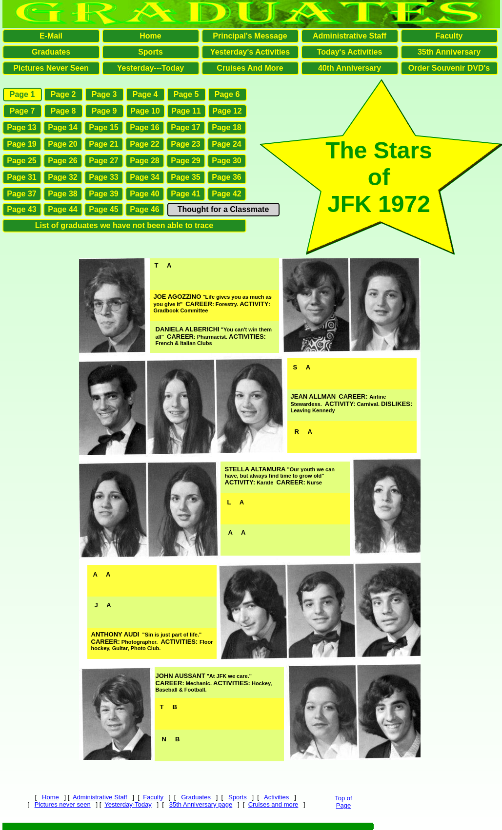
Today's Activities (349, 52)
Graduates (196, 797)
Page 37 (21, 194)
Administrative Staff (100, 797)
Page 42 (226, 194)
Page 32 (62, 177)
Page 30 (226, 160)
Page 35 (185, 177)
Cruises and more (273, 804)
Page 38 (62, 194)
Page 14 (62, 127)
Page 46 (144, 209)
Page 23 (185, 144)
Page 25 (21, 160)
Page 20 (62, 144)
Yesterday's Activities (250, 52)
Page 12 (226, 111)
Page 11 (186, 111)
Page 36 (226, 177)
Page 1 (22, 94)
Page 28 (144, 160)
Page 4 (145, 94)
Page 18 (226, 127)
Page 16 (144, 127)
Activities (276, 797)
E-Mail (51, 36)
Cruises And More (250, 68)
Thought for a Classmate (223, 209)
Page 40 (144, 194)
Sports (237, 797)
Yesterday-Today (127, 804)
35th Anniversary (449, 52)
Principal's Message (250, 36)
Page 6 (227, 94)
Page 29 (185, 160)
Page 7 (22, 111)
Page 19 (21, 144)
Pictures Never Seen (51, 68)
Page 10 (145, 111)
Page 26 (62, 160)
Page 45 (103, 209)
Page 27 (103, 160)
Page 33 (103, 177)
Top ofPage (343, 801)
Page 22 (144, 144)
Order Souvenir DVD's (449, 68)
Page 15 (103, 127)
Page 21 (103, 144)
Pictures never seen (63, 804)
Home (50, 797)
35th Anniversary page (200, 804)
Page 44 (62, 209)
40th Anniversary (349, 68)
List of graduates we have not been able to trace (124, 225)
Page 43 (21, 209)
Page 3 (104, 94)
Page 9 (104, 111)
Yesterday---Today (150, 68)
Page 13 (21, 127)
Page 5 (186, 94)
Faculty (153, 797)
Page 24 (226, 144)
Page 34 (144, 177)
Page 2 (63, 94)
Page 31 (21, 177)
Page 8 (63, 111)
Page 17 (185, 127)
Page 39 (103, 194)
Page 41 (185, 194)
